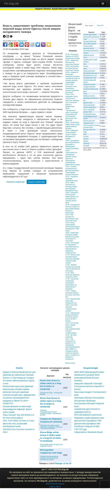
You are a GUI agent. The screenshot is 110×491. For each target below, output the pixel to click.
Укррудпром (22, 41)
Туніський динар (89, 105)
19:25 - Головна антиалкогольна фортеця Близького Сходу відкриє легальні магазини (72, 170)
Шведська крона (89, 96)
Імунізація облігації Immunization (89, 398)
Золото (85, 139)
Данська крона (88, 48)
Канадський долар (89, 41)
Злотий (85, 136)
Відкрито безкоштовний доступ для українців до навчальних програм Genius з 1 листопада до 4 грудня (19, 375)
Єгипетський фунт (89, 107)
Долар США (87, 112)
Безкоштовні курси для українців (18, 386)
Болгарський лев (89, 129)
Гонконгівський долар (91, 50)
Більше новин (70, 363)
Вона (85, 68)
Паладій (86, 145)
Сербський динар (89, 114)
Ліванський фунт (89, 71)
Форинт (86, 53)
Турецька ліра (88, 123)
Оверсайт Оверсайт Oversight (88, 383)
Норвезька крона (89, 84)
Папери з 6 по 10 (63, 463)
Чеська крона (88, 46)
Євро (85, 132)
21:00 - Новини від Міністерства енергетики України (72, 62)
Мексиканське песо (90, 75)
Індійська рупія (88, 55)
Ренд (85, 93)
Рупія (85, 57)
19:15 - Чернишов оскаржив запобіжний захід (71, 178)
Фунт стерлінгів (88, 109)
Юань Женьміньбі (89, 44)
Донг (85, 91)
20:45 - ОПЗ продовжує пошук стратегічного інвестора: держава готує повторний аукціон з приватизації (72, 100)
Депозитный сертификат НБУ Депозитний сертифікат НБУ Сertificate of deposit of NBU (88, 424)
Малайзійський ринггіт (91, 73)
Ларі (84, 134)
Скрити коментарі (36, 182)
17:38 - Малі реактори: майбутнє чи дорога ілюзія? (72, 275)
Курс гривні (89, 25)
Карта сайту (55, 486)
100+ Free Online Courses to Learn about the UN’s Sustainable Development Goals (18, 424)
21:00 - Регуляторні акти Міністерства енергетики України (72, 68)
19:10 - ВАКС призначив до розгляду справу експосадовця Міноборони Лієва (71, 186)
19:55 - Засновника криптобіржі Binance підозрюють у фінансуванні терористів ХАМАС (72, 144)
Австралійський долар (91, 37)
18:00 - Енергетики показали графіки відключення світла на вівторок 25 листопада (72, 237)
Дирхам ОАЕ (87, 103)
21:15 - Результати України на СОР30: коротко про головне (72, 56)
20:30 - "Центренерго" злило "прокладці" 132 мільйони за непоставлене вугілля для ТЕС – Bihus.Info (71, 114)
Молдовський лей (89, 78)
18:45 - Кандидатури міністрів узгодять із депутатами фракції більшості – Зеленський (72, 208)
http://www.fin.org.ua (55, 484)
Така (85, 39)
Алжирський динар (90, 34)
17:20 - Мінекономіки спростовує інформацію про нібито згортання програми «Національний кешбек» (72, 305)
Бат (84, 100)
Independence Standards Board (88, 432)
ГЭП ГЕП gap (80, 429)
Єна (84, 64)
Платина (86, 143)
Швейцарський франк (91, 98)
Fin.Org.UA (11, 3)
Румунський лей (89, 121)
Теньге (85, 66)
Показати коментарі (15, 182)
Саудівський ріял (89, 86)
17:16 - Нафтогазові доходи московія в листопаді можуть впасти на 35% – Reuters (72, 317)
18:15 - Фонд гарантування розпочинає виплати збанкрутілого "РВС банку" (72, 227)
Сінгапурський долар (90, 89)
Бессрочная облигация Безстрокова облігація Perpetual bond (89, 404)
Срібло (85, 141)
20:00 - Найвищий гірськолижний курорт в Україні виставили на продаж (71, 134)
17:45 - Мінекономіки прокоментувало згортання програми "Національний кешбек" (72, 259)
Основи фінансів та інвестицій (17, 406)
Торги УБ (100, 25)
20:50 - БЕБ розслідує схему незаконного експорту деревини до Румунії (72, 88)
